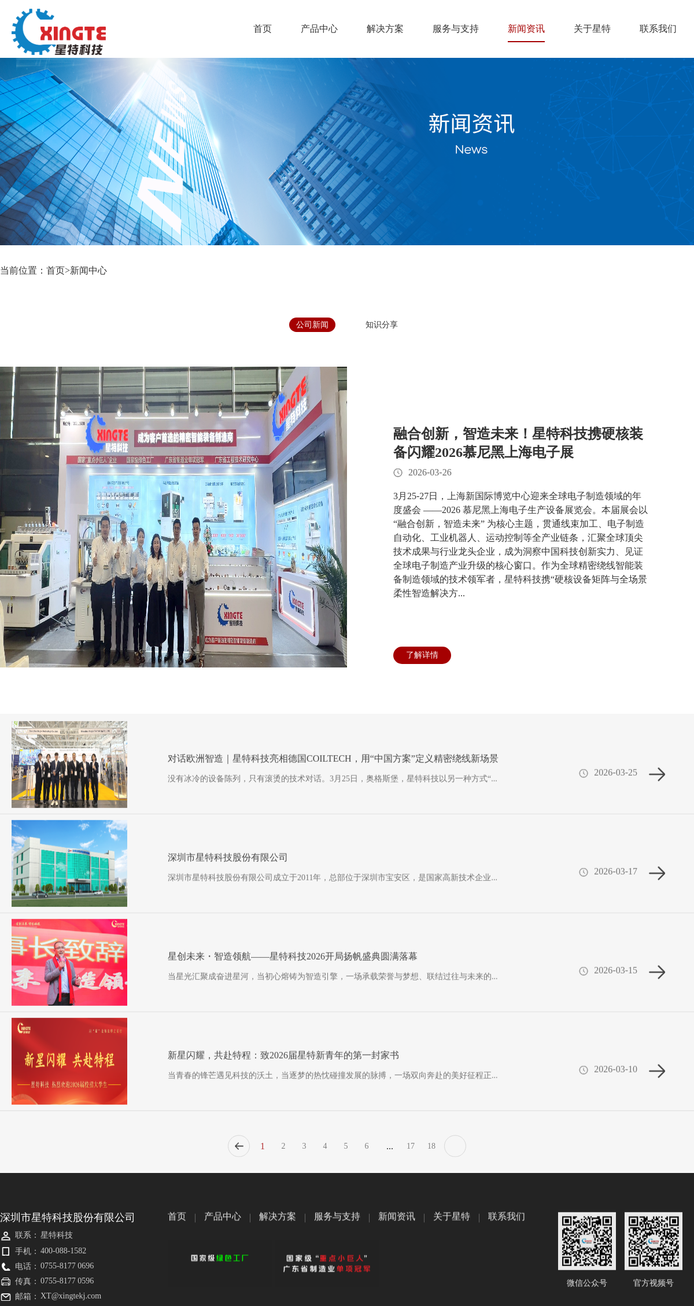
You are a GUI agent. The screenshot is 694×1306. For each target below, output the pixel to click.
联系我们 (658, 29)
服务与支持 (456, 29)
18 (431, 1151)
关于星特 (592, 29)
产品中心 (319, 29)
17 (411, 1151)
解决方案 (385, 29)
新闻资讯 (526, 33)
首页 (262, 29)
